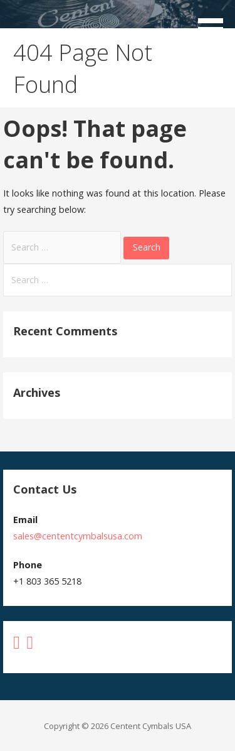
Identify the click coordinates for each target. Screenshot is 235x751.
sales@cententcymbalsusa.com (77, 536)
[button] (215, 22)
